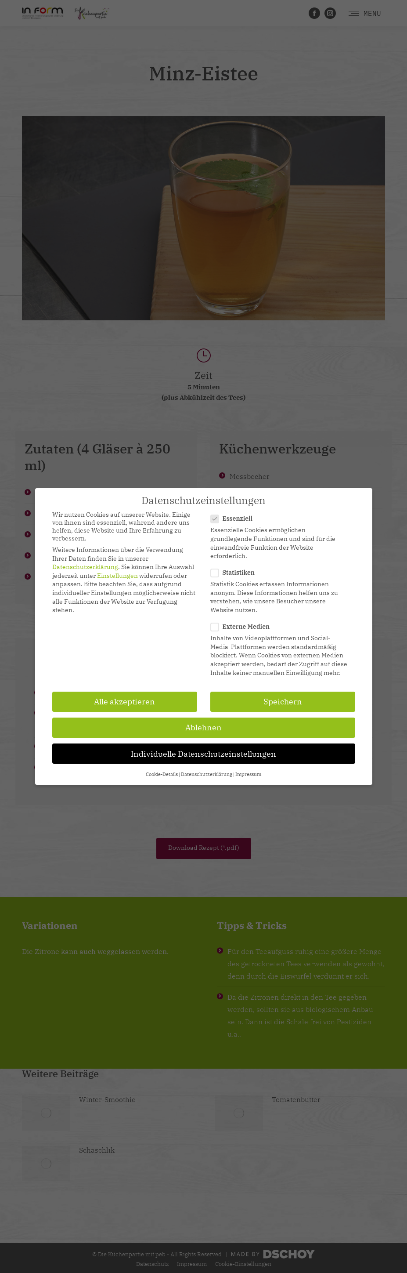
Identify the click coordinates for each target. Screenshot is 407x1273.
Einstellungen (117, 576)
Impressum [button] (248, 774)
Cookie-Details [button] (162, 774)
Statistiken (235, 573)
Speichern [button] (282, 701)
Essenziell (234, 518)
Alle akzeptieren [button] (124, 701)
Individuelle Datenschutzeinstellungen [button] (203, 754)
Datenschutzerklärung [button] (206, 774)
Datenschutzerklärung (85, 567)
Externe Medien (243, 627)
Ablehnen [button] (203, 727)
